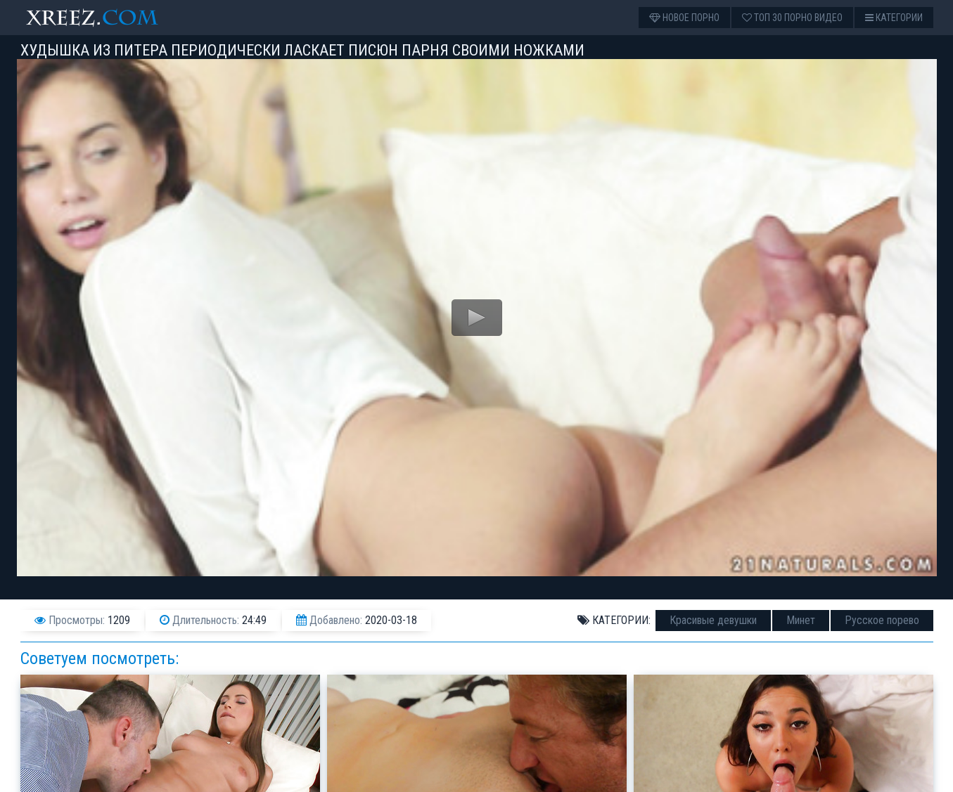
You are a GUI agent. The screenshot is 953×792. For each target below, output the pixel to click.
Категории (894, 17)
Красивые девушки (713, 620)
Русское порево (882, 620)
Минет (800, 620)
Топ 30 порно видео (792, 17)
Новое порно (684, 17)
